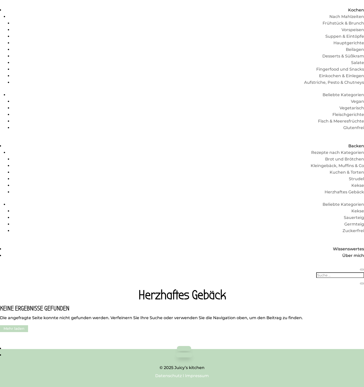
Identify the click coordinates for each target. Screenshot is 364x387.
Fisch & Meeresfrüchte (341, 121)
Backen (356, 146)
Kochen (356, 10)
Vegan (357, 101)
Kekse (357, 185)
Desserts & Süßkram (343, 56)
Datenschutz (168, 375)
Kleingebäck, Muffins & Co (337, 165)
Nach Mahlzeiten (346, 16)
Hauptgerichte (348, 42)
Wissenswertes (348, 249)
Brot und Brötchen (344, 159)
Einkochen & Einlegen (341, 75)
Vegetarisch (351, 108)
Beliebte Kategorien (343, 94)
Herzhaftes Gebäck (344, 192)
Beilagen (355, 49)
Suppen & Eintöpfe (344, 36)
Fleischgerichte (348, 114)
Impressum (197, 375)
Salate (357, 62)
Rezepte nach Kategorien (337, 152)
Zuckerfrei (353, 230)
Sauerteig (354, 217)
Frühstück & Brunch (343, 23)
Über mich (353, 255)
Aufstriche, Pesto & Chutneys (334, 82)
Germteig (354, 224)
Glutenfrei (353, 127)
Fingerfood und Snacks (340, 69)
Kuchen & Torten (347, 172)
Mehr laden (14, 328)
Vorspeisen (353, 29)
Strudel (356, 178)
